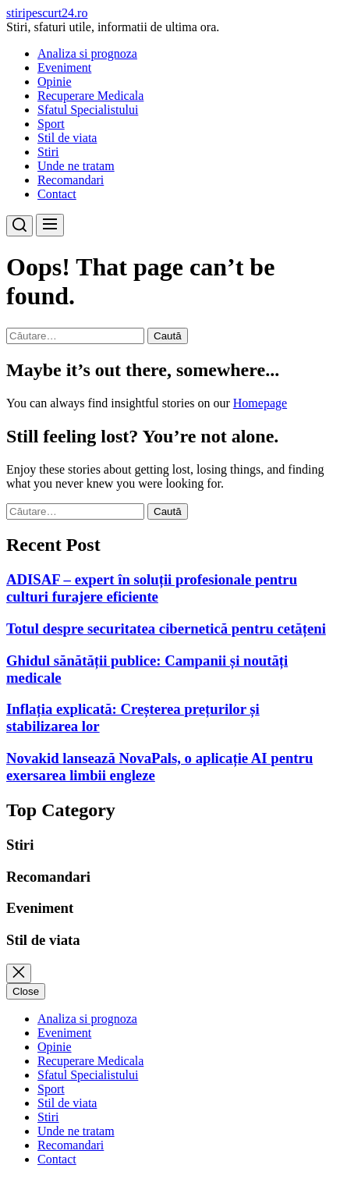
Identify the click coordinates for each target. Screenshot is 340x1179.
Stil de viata (67, 137)
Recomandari (70, 179)
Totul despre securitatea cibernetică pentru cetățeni (166, 628)
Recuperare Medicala (90, 95)
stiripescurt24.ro (46, 13)
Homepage (260, 403)
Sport (51, 123)
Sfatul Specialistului (87, 109)
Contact (56, 194)
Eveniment (64, 67)
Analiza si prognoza (87, 53)
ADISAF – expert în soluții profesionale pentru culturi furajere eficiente (151, 588)
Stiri (48, 151)
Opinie (54, 81)
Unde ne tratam (76, 165)
